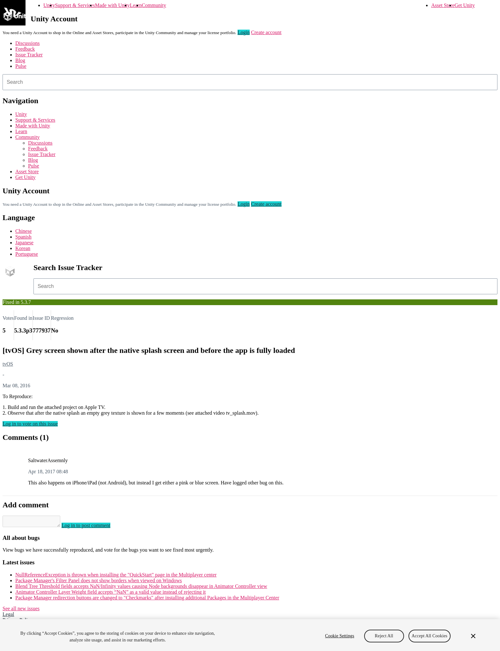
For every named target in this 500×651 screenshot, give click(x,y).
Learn (136, 5)
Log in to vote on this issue (30, 423)
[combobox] (250, 82)
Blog (20, 60)
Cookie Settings (339, 635)
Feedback (25, 49)
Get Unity (464, 5)
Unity (49, 5)
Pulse (20, 66)
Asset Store (442, 5)
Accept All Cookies (429, 635)
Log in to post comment (92, 527)
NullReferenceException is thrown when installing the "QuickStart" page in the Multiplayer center (116, 576)
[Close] (473, 636)
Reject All (384, 635)
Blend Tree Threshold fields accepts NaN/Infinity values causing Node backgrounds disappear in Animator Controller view (141, 588)
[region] (250, 635)
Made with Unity (112, 5)
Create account (266, 32)
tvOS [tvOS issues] (8, 364)
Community (154, 5)
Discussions (27, 43)
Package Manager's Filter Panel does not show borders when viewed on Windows (98, 582)
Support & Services (75, 5)
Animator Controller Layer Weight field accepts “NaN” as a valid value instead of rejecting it (110, 594)
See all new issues (21, 610)
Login (244, 32)
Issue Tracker (29, 54)
